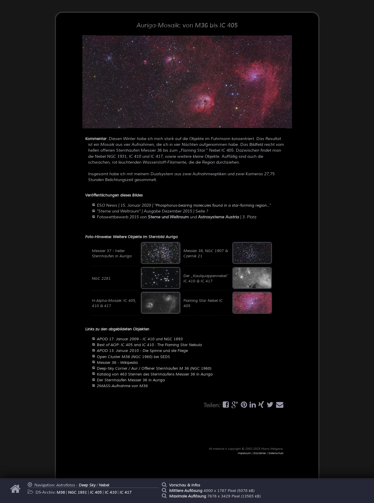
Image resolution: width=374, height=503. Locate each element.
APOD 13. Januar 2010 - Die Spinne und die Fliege (142, 350)
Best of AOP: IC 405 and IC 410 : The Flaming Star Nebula (149, 345)
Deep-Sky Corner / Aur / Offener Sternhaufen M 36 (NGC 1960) (154, 368)
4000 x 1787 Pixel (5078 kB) (211, 490)
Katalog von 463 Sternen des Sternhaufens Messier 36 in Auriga (155, 374)
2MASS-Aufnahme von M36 (122, 386)
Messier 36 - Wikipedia (117, 362)
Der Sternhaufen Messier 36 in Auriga (131, 380)
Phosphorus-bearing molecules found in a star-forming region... (212, 205)
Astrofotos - (76, 485)
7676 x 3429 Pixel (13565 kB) (215, 496)
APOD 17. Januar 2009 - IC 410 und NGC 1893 (140, 339)
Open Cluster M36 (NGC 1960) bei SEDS (133, 357)
